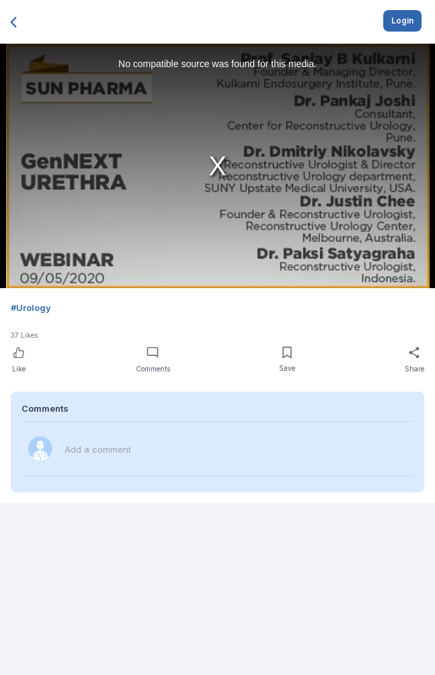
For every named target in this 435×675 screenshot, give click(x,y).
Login (402, 20)
